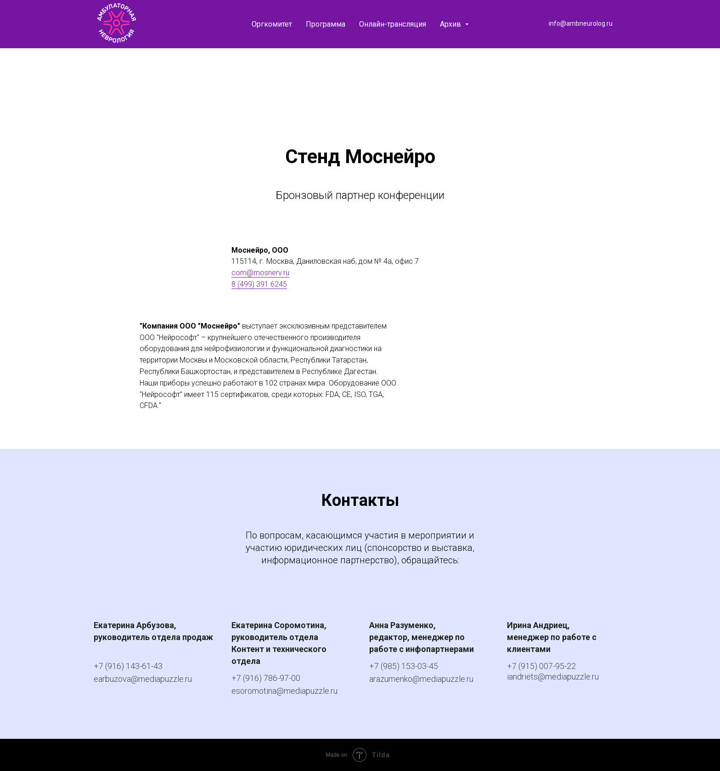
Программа (325, 24)
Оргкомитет (272, 24)
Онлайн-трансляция (392, 24)
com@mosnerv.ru (260, 272)
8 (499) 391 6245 (259, 284)
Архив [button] (451, 24)
